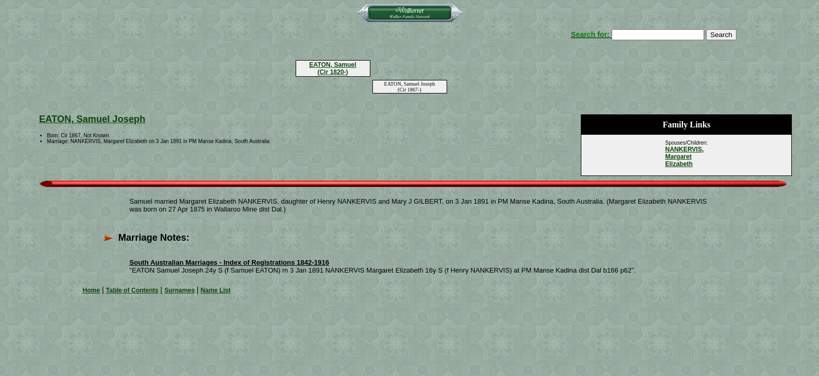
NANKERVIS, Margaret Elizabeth (684, 157)
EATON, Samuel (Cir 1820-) (332, 68)
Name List (215, 290)
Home (91, 290)
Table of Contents (132, 290)
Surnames (180, 290)
